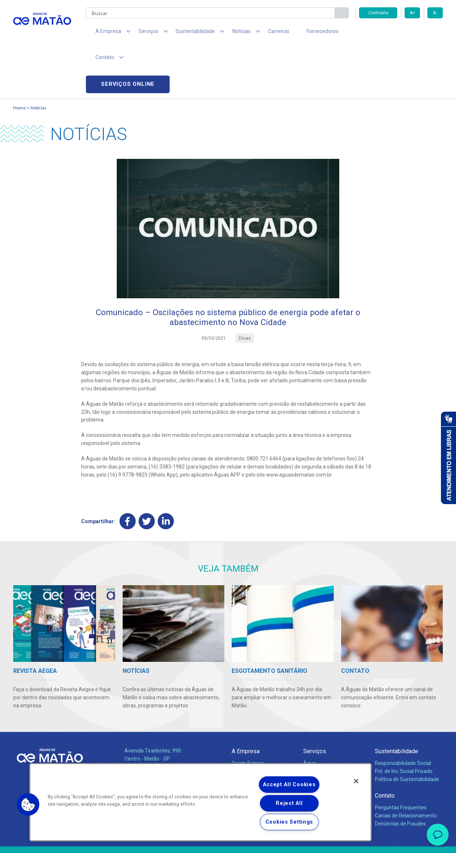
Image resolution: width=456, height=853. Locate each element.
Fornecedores (296, 33)
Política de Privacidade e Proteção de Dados (228, 842)
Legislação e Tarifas (326, 731)
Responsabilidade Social (403, 715)
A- (435, 12)
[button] (28, 804)
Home (19, 57)
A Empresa (246, 702)
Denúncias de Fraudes (400, 775)
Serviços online (401, 33)
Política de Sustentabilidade (407, 731)
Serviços (314, 702)
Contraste (378, 12)
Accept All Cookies (289, 784)
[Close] (356, 781)
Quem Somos (248, 715)
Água (309, 715)
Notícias (38, 57)
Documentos (318, 747)
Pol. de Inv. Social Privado (404, 723)
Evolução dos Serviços (329, 739)
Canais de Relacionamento (406, 767)
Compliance (245, 723)
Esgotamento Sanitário (330, 723)
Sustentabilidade (396, 702)
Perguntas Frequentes (401, 759)
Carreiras (257, 33)
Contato (385, 747)
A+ (412, 12)
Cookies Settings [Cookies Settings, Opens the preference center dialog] (289, 822)
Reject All (289, 803)
